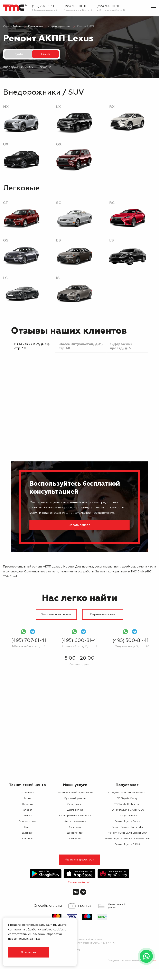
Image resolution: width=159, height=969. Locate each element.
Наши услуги (75, 785)
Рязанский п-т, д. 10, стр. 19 (78, 10)
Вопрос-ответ (27, 821)
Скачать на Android (79, 882)
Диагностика (75, 810)
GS (5, 240)
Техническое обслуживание (75, 793)
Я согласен (28, 952)
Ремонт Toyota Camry (127, 821)
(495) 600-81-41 (75, 6)
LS (111, 240)
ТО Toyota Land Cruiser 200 (127, 810)
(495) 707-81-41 (43, 6)
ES (58, 240)
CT (5, 203)
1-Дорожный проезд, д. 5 (44, 10)
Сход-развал (75, 804)
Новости (27, 804)
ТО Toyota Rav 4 (127, 816)
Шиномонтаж (75, 833)
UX (5, 144)
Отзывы (27, 816)
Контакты (27, 838)
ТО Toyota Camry (127, 798)
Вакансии (27, 833)
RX (112, 107)
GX (59, 144)
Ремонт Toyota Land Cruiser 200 (127, 833)
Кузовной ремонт (75, 798)
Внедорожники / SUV (18, 67)
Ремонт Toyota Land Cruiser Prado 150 (127, 838)
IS (58, 278)
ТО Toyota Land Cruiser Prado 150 (127, 793)
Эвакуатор (75, 838)
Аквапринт (75, 827)
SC (58, 203)
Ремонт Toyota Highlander (127, 827)
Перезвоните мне (102, 614)
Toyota (18, 54)
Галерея (27, 810)
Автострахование (75, 821)
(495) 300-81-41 (108, 6)
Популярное (127, 785)
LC (5, 278)
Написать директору (79, 859)
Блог (27, 827)
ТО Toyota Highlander (127, 804)
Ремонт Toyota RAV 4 (127, 844)
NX (6, 107)
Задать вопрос (79, 525)
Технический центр (27, 785)
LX (58, 107)
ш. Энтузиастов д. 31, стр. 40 (111, 10)
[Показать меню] (153, 7)
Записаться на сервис (56, 614)
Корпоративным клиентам (75, 816)
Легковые (44, 67)
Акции (27, 798)
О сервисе (27, 793)
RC (111, 203)
